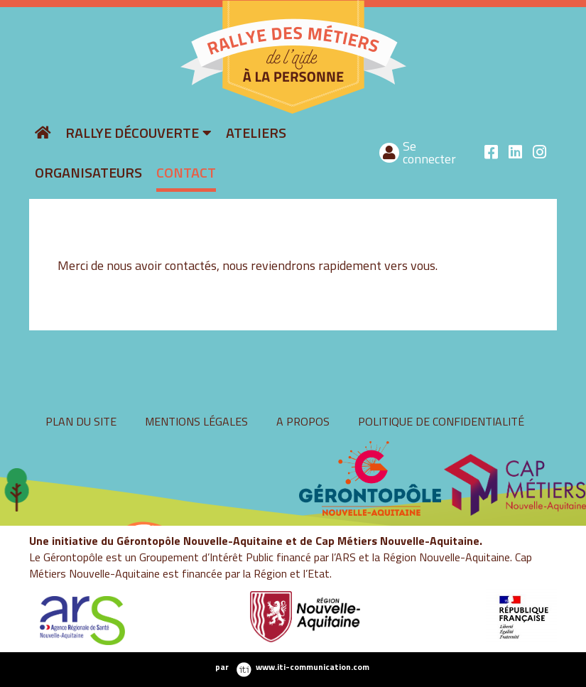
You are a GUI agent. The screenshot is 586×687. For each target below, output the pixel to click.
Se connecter (429, 152)
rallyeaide (172, 112)
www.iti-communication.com (312, 667)
